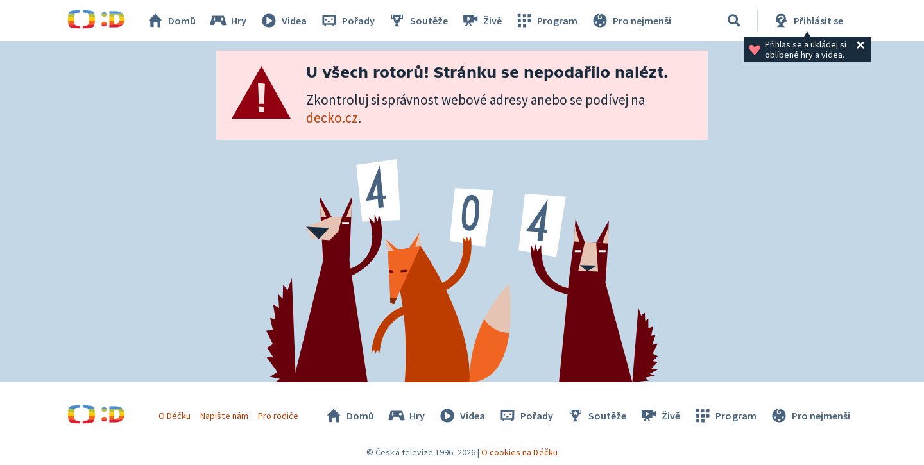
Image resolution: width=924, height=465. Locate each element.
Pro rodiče (278, 415)
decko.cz (332, 117)
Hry (227, 20)
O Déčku (174, 415)
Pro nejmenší (630, 20)
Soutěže (418, 20)
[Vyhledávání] (734, 20)
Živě (481, 20)
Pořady (347, 20)
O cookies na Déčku (519, 452)
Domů (171, 20)
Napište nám (224, 415)
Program (546, 20)
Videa (283, 20)
